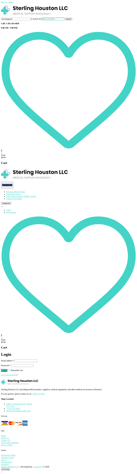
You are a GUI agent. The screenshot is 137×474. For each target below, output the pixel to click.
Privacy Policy (7, 445)
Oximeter (5, 464)
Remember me (15, 370)
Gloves (4, 460)
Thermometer (6, 462)
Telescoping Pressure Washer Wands (21, 196)
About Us (5, 438)
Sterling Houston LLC (10, 467)
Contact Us (5, 440)
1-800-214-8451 (38, 394)
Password (5, 365)
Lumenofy (37, 467)
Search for (37, 19)
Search (68, 19)
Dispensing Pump (8, 455)
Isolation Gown (7, 457)
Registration (11, 212)
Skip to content (7, 2)
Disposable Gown (13, 194)
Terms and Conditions (10, 443)
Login (8, 210)
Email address (7, 361)
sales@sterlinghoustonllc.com (18, 411)
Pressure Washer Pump (15, 192)
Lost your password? (9, 375)
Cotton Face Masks (14, 199)
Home (3, 436)
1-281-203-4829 (13, 408)
